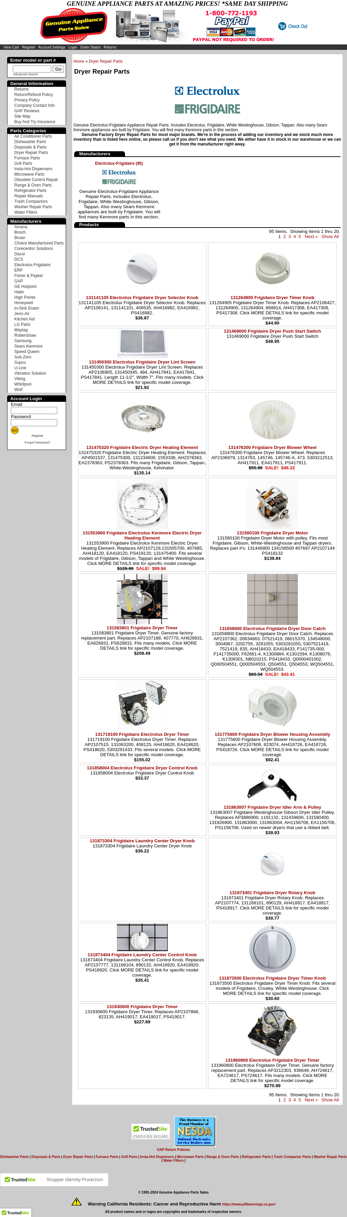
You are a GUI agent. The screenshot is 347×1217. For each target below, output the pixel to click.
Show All (330, 236)
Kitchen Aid (24, 319)
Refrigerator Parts (30, 190)
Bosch (19, 232)
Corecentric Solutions (33, 248)
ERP (18, 270)
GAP (18, 281)
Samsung (23, 340)
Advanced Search (25, 74)
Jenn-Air (21, 313)
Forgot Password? (37, 442)
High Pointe (24, 297)
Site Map (22, 116)
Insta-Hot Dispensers (33, 168)
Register (29, 47)
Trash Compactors (30, 201)
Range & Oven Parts (33, 185)
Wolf (18, 389)
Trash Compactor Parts (292, 1157)
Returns (110, 47)
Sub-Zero (22, 357)
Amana (20, 226)
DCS (18, 259)
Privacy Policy (27, 100)
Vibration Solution (30, 373)
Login (72, 47)
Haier (19, 292)
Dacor (19, 254)
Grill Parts (23, 163)
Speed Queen (26, 351)
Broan (19, 237)
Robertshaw (25, 335)
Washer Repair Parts (33, 206)
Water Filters (25, 212)
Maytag (20, 330)
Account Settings (51, 47)
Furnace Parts (27, 158)
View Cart (11, 47)
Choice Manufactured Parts (38, 243)
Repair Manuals (28, 196)
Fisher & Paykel (28, 275)
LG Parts (22, 324)
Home (79, 61)
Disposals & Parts (30, 147)
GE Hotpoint (25, 286)
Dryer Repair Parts (105, 61)
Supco (20, 362)
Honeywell (23, 302)
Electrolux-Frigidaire (32, 264)
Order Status (90, 47)
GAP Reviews (26, 111)
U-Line (20, 368)
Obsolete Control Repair (36, 179)
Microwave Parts (29, 174)
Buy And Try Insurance (34, 121)
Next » (311, 236)
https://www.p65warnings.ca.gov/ (248, 1204)
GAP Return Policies (173, 1150)
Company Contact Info (34, 105)
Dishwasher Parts (30, 141)
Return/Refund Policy (33, 94)
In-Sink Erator (26, 308)
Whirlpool (22, 384)
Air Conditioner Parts (33, 136)
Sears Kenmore (28, 346)
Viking (19, 378)
